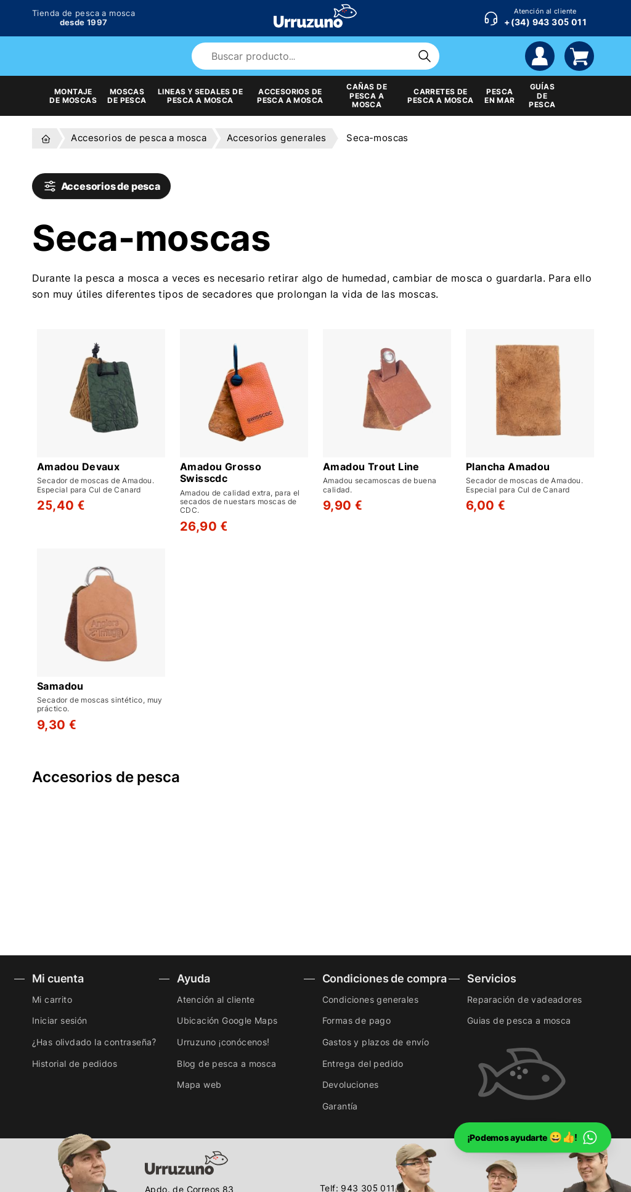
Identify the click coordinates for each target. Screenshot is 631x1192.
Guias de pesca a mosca (519, 1020)
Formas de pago (356, 1020)
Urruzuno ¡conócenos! (223, 1042)
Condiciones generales (370, 999)
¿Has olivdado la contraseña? (94, 1042)
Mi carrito (52, 999)
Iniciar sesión (60, 1020)
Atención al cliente (216, 999)
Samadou (60, 686)
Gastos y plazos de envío (375, 1042)
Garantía (340, 1106)
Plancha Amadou (508, 467)
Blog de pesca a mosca (226, 1063)
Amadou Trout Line (371, 467)
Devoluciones (350, 1084)
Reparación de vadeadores (524, 999)
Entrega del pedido (363, 1063)
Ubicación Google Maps (227, 1020)
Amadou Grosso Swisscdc (220, 472)
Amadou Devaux (78, 467)
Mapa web (199, 1084)
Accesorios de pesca (101, 186)
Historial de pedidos (74, 1063)
